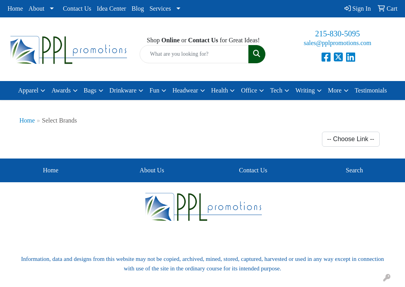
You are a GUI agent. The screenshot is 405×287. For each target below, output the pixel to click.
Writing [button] (305, 90)
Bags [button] (90, 90)
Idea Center (111, 8)
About (36, 8)
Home (15, 8)
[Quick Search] (194, 54)
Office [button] (249, 90)
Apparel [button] (28, 90)
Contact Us (77, 8)
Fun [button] (154, 90)
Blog (138, 8)
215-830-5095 (337, 33)
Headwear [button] (185, 90)
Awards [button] (60, 90)
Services (160, 8)
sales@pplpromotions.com (337, 43)
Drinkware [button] (123, 90)
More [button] (335, 90)
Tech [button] (276, 90)
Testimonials (371, 90)
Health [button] (219, 90)
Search (354, 170)
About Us (152, 170)
